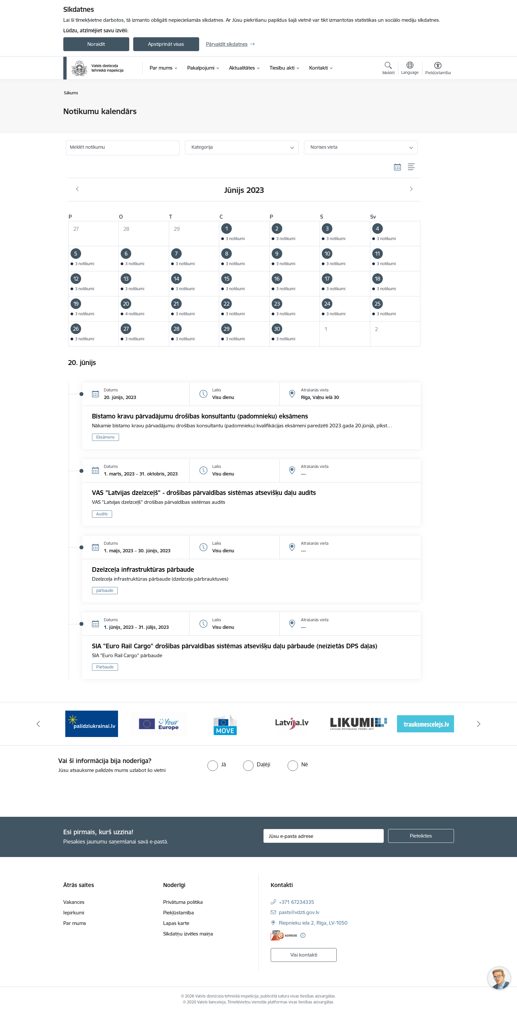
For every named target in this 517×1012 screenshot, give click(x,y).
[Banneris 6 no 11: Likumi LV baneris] (358, 723)
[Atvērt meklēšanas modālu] (388, 69)
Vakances (73, 902)
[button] (244, 233)
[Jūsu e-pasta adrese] (323, 836)
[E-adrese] (284, 935)
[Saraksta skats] (411, 167)
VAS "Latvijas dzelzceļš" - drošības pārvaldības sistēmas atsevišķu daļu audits (204, 493)
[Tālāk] (479, 724)
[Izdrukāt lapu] (437, 109)
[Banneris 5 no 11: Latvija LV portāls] (292, 723)
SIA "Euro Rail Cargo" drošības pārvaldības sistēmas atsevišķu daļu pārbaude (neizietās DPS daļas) (234, 646)
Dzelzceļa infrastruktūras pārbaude (143, 569)
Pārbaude (105, 666)
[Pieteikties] (421, 836)
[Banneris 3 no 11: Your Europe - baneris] (158, 723)
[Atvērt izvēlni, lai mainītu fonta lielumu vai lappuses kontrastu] (438, 69)
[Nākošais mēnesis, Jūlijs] (411, 189)
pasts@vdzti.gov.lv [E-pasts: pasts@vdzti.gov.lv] (299, 912)
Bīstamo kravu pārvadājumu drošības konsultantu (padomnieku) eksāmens (200, 416)
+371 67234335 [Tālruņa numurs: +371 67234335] (296, 902)
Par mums (74, 923)
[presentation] (55, 792)
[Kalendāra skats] (397, 167)
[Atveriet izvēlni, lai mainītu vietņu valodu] (410, 69)
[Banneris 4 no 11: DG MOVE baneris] (225, 723)
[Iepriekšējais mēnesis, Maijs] (77, 189)
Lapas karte (176, 923)
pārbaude (104, 590)
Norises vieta (324, 147)
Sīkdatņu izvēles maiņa (188, 934)
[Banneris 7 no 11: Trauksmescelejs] (425, 723)
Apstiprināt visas (166, 44)
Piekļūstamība (178, 912)
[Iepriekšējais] (38, 724)
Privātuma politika (183, 902)
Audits (102, 513)
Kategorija (202, 147)
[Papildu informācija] (302, 935)
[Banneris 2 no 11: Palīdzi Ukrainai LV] (91, 723)
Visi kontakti (303, 955)
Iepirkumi (73, 912)
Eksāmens (105, 437)
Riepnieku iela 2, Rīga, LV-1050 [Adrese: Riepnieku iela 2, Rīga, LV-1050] (313, 923)
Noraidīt (96, 44)
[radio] (216, 764)
